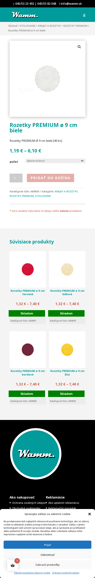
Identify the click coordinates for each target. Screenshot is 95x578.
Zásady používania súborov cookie (32, 572)
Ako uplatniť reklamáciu (63, 502)
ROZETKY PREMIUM (75, 25)
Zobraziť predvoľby (47, 564)
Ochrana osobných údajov (65, 572)
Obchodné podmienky (26, 508)
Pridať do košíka (50, 177)
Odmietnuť (48, 555)
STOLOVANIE (28, 25)
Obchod (12, 25)
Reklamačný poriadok (62, 508)
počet (14, 162)
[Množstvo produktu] (16, 178)
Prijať (47, 545)
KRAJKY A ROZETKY (49, 25)
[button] (89, 514)
